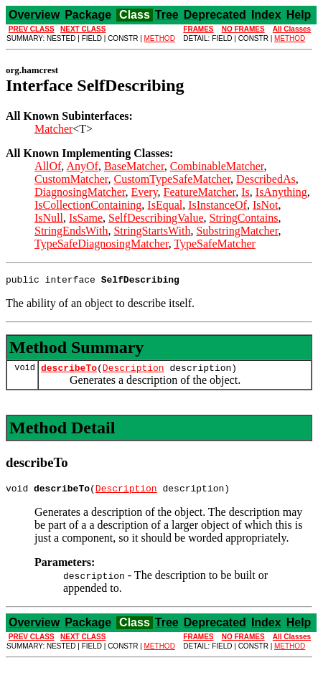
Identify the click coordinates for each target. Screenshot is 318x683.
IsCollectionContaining (87, 205)
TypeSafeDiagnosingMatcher (101, 243)
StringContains (244, 218)
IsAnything (281, 192)
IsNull (48, 218)
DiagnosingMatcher (79, 192)
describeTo (69, 371)
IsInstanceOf (217, 205)
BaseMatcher (134, 166)
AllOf (47, 166)
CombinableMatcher (217, 166)
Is (245, 192)
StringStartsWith (151, 231)
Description (133, 371)
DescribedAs (266, 179)
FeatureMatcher (200, 192)
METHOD (159, 38)
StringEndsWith (71, 231)
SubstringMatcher (237, 231)
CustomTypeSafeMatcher (171, 179)
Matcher (53, 129)
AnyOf (82, 166)
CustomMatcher (71, 179)
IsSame (86, 218)
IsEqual (164, 205)
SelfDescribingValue (155, 218)
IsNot (266, 205)
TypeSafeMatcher (215, 243)
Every (144, 192)
